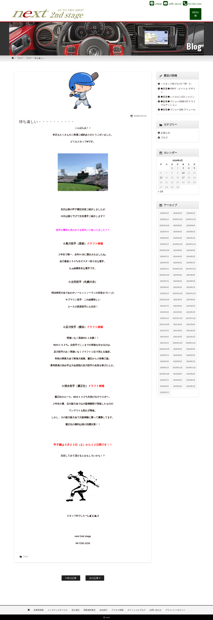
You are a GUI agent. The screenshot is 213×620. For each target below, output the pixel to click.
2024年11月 (191, 244)
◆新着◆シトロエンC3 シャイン (178, 96)
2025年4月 (164, 238)
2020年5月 (190, 355)
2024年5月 (190, 257)
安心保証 (76, 609)
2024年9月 (177, 250)
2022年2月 (190, 312)
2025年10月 (164, 226)
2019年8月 (190, 374)
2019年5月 (190, 380)
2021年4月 (164, 337)
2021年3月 (177, 337)
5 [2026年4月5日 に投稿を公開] (194, 168)
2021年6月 (177, 331)
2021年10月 (164, 325)
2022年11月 (191, 294)
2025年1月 (164, 244)
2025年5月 (190, 232)
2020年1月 (164, 368)
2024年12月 (178, 244)
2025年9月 (177, 226)
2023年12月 (178, 269)
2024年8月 (190, 250)
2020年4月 (164, 362)
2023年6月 (177, 281)
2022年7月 (164, 306)
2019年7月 (164, 380)
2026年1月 (164, 219)
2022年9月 (177, 300)
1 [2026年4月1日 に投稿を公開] (172, 168)
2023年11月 (191, 269)
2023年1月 (164, 294)
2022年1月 (164, 318)
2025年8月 (190, 226)
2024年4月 (164, 263)
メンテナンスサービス (58, 609)
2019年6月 (177, 380)
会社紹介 (103, 609)
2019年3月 (177, 386)
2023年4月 (164, 287)
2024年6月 (177, 257)
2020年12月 (178, 343)
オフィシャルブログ (136, 609)
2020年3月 (177, 362)
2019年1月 (164, 393)
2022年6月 (177, 306)
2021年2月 (190, 337)
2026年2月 (190, 213)
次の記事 (95, 578)
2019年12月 (178, 368)
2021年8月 (190, 325)
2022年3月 (177, 312)
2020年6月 (177, 355)
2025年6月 (177, 232)
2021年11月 (191, 318)
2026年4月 (164, 213)
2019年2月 (190, 386)
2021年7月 (164, 331)
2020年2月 (190, 362)
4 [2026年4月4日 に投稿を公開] (188, 168)
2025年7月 (164, 232)
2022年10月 (164, 300)
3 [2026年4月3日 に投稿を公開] (183, 168)
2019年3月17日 (140, 116)
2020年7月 (164, 355)
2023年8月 (190, 275)
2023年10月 (164, 275)
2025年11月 (191, 219)
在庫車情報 (39, 609)
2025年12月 (178, 219)
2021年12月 (178, 318)
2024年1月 (164, 269)
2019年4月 (164, 386)
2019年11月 (191, 368)
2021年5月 (190, 331)
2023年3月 (177, 287)
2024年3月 (177, 263)
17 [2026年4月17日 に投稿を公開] (183, 177)
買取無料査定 (90, 609)
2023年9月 (177, 275)
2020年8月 (190, 349)
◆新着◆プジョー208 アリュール (178, 109)
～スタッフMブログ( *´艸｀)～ (176, 84)
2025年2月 (190, 238)
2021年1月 (164, 343)
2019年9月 (177, 374)
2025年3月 (177, 238)
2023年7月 (164, 281)
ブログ (20, 58)
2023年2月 (190, 287)
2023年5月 (190, 281)
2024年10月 (164, 250)
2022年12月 (178, 294)
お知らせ (165, 133)
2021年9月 (177, 325)
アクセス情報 (117, 609)
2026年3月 (177, 213)
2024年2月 (190, 263)
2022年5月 (190, 306)
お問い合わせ (155, 609)
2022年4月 (164, 312)
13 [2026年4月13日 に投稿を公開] (161, 177)
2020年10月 (164, 349)
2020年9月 (177, 349)
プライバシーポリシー (175, 609)
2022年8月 (190, 300)
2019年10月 (164, 374)
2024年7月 (164, 257)
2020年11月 (191, 343)
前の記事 (71, 578)
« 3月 (160, 191)
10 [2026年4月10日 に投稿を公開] (183, 173)
